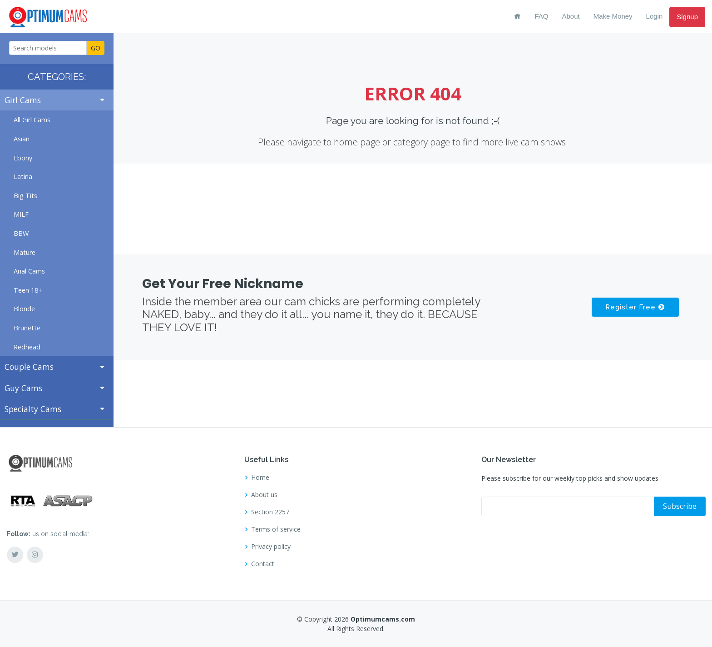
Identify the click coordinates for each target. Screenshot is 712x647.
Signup (687, 16)
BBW (21, 233)
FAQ (541, 16)
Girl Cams (23, 100)
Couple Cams (29, 366)
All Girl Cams (32, 119)
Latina (23, 176)
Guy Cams (23, 388)
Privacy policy (271, 546)
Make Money (613, 16)
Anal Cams (29, 271)
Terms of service (276, 529)
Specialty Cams (33, 408)
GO (95, 48)
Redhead (27, 347)
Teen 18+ (28, 290)
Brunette (27, 328)
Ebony (23, 158)
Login (654, 16)
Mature (24, 252)
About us (264, 495)
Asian (22, 138)
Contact (262, 564)
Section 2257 (270, 512)
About (571, 16)
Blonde (24, 308)
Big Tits (25, 195)
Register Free (634, 307)
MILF (21, 214)
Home (260, 477)
